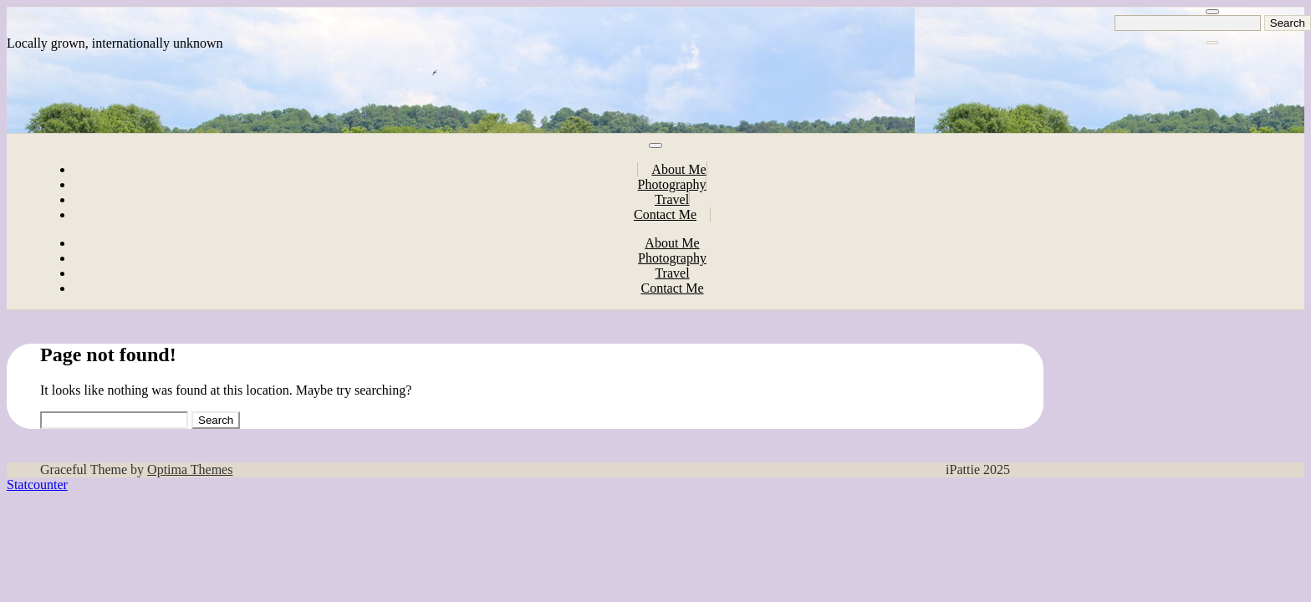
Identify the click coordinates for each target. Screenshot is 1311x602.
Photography (672, 184)
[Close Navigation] (1212, 42)
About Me (678, 169)
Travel (672, 199)
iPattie (24, 15)
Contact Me (665, 214)
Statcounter (37, 484)
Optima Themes (189, 469)
